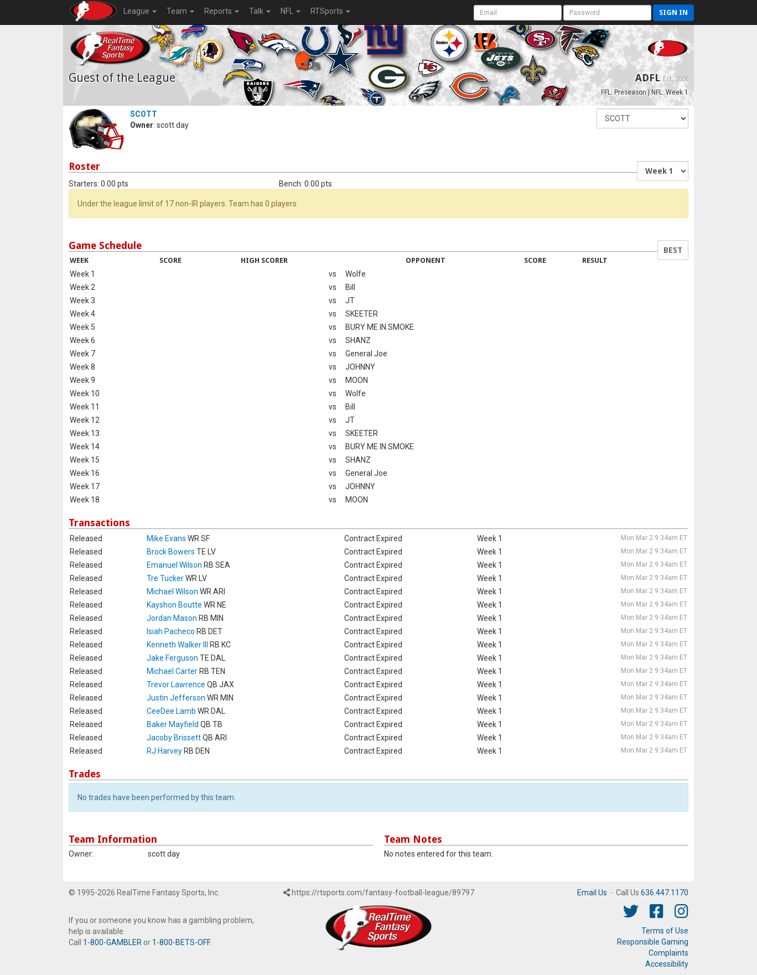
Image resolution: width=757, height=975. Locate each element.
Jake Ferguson (172, 658)
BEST (672, 250)
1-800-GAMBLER (112, 942)
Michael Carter (172, 671)
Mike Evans (166, 538)
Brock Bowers (171, 551)
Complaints (668, 952)
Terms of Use (664, 930)
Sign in (673, 12)
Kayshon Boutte (174, 604)
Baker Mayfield (173, 724)
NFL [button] (290, 11)
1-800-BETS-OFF (181, 942)
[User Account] (518, 12)
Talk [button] (260, 11)
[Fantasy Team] (642, 118)
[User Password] (607, 12)
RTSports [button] (330, 11)
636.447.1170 (664, 892)
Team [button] (180, 11)
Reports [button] (221, 11)
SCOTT (143, 114)
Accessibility (666, 964)
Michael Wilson (172, 591)
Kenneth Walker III (177, 644)
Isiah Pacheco (171, 631)
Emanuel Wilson (174, 565)
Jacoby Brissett (174, 737)
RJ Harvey (164, 750)
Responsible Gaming (652, 941)
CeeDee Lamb (171, 711)
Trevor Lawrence (176, 684)
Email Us (592, 892)
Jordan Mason (172, 618)
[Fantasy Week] (662, 171)
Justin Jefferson (176, 697)
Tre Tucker (165, 578)
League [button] (140, 11)
